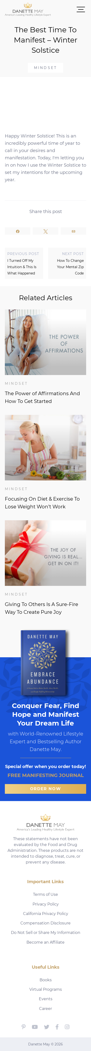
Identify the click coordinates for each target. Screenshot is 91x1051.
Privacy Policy (46, 904)
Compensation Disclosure (45, 923)
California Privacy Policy (45, 913)
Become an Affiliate (45, 942)
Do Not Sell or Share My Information (45, 932)
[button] (68, 9)
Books (46, 980)
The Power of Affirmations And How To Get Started (42, 397)
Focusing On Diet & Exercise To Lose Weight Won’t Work (42, 503)
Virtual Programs (45, 989)
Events (45, 999)
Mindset (45, 68)
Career (45, 1008)
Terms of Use (45, 894)
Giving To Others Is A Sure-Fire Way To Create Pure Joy (41, 608)
